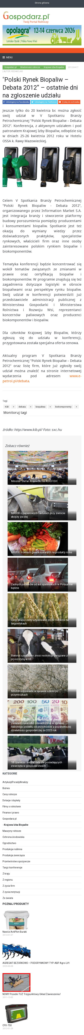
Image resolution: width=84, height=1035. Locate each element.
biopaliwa (40, 406)
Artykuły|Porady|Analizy (15, 782)
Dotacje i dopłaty (11, 800)
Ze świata (8, 898)
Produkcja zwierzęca (14, 855)
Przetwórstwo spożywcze (16, 861)
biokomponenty (63, 406)
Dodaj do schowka (69, 102)
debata (22, 406)
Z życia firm (9, 885)
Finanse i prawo (11, 812)
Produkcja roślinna (12, 849)
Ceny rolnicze (10, 794)
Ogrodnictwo (9, 843)
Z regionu (8, 879)
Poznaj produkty (16, 903)
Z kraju (6, 873)
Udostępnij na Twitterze (44, 102)
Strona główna (42, 3)
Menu (9, 57)
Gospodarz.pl (10, 818)
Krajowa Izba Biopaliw (16, 824)
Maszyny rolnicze (12, 831)
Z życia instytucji (11, 892)
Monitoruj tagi (15, 412)
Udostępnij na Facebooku (16, 102)
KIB (7, 406)
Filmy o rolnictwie (12, 806)
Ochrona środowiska (13, 837)
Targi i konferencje (12, 867)
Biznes (6, 788)
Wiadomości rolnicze (30, 67)
